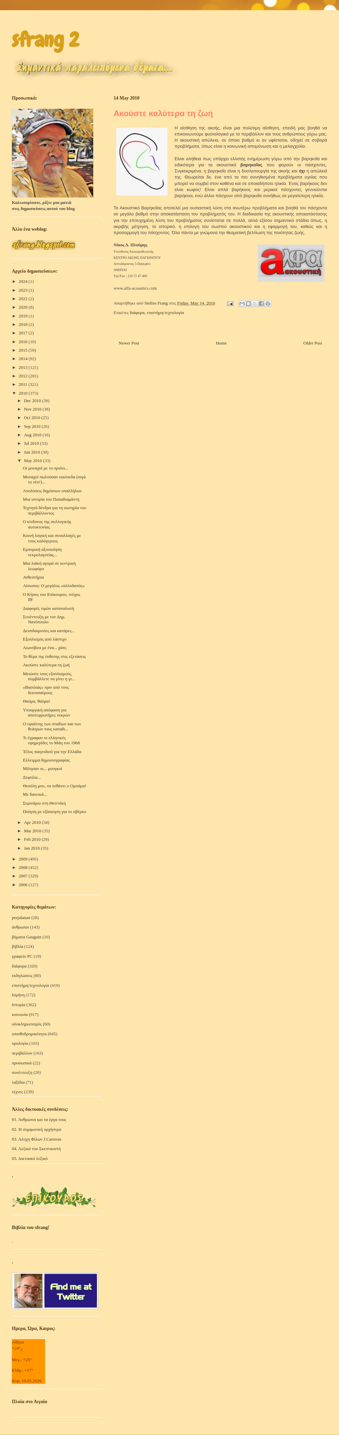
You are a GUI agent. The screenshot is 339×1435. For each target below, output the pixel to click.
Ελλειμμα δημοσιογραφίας (46, 760)
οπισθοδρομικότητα (29, 1033)
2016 (23, 341)
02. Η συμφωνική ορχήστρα (36, 1129)
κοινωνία (20, 1014)
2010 (23, 393)
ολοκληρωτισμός (27, 1023)
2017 (23, 332)
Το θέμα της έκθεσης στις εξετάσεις (54, 656)
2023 (23, 290)
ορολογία (20, 1043)
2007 (23, 875)
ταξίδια (18, 1082)
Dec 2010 (33, 400)
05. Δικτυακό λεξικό (30, 1158)
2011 (23, 384)
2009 (23, 858)
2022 (23, 298)
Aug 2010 (33, 434)
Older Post (312, 343)
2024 (23, 281)
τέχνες (17, 1091)
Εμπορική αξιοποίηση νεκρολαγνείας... (42, 552)
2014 (23, 358)
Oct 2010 (32, 417)
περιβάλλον (22, 1053)
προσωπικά (22, 1062)
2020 (23, 307)
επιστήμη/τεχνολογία (165, 312)
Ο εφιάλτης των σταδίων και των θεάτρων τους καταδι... (52, 726)
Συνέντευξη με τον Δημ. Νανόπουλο (44, 619)
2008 (23, 867)
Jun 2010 (32, 452)
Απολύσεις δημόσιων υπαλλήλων (52, 490)
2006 (23, 884)
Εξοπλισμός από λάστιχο (44, 639)
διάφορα (137, 312)
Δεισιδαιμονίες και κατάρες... (49, 630)
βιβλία (17, 946)
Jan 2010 (32, 848)
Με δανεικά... (35, 794)
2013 (23, 367)
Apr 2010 (33, 822)
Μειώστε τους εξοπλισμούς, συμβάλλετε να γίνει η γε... (49, 676)
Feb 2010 (33, 839)
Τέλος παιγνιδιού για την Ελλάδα (52, 751)
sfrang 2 (45, 40)
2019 (23, 315)
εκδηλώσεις (22, 975)
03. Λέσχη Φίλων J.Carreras (36, 1139)
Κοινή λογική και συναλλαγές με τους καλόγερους (52, 538)
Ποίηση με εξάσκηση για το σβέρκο (54, 811)
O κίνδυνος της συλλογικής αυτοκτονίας (47, 524)
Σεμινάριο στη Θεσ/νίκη (44, 803)
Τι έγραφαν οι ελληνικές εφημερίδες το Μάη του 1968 (51, 740)
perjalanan (21, 917)
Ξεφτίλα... (32, 777)
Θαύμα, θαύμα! (36, 701)
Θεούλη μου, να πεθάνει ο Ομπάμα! (54, 785)
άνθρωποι (20, 927)
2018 (23, 324)
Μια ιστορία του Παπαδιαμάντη (51, 499)
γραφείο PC (22, 956)
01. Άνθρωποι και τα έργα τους (39, 1119)
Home (221, 343)
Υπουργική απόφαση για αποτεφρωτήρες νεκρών (46, 712)
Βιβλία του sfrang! (30, 1227)
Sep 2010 (33, 426)
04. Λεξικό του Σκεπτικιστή (36, 1148)
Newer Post (129, 343)
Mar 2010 (33, 830)
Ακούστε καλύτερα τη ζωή (46, 664)
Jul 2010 (32, 443)
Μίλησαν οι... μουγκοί (42, 768)
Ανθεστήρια (33, 577)
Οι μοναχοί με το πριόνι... (45, 468)
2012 (23, 375)
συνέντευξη (22, 1072)
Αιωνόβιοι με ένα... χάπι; (45, 647)
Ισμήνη (18, 994)
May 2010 (33, 460)
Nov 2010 (33, 409)
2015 (23, 350)
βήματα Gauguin (26, 936)
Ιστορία (18, 1004)
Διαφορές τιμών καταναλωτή (48, 608)
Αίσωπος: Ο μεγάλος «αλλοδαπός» (53, 585)
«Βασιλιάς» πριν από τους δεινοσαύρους (46, 690)
